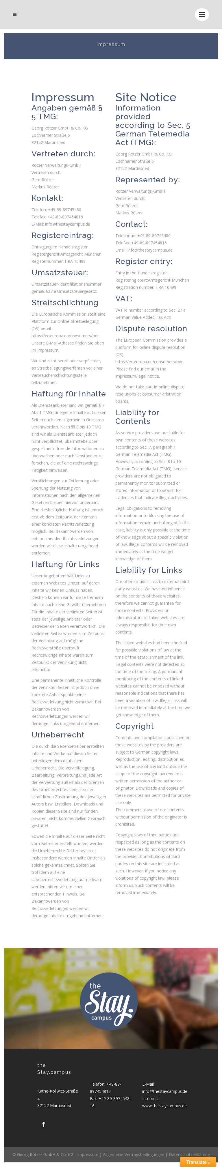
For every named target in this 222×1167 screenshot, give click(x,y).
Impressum (87, 1154)
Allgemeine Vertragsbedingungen (133, 1154)
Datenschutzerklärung (189, 1154)
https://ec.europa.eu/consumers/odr (65, 335)
